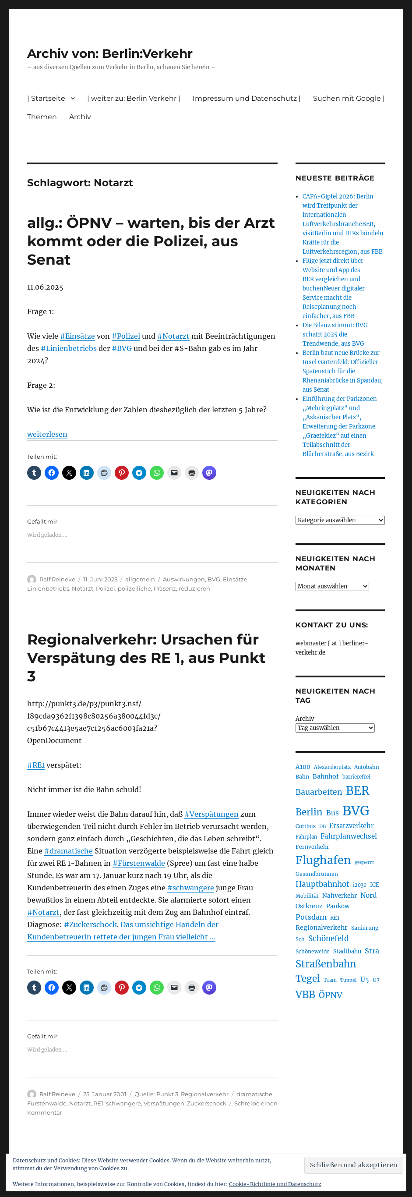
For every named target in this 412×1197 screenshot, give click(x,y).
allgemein (140, 579)
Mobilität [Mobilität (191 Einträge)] (307, 896)
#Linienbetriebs (69, 348)
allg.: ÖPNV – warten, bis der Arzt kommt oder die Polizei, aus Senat (151, 241)
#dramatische (68, 850)
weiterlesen (47, 434)
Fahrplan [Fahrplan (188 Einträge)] (306, 837)
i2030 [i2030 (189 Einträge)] (359, 885)
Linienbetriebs (48, 588)
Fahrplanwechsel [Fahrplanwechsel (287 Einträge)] (348, 836)
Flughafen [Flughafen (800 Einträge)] (323, 860)
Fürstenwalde (47, 1103)
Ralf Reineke (57, 579)
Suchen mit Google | (349, 98)
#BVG (122, 348)
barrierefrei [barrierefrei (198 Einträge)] (356, 777)
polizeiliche (134, 588)
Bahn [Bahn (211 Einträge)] (302, 776)
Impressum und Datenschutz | (247, 98)
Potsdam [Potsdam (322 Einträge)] (311, 917)
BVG (214, 579)
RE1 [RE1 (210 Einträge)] (334, 917)
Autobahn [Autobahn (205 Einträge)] (366, 767)
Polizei (105, 588)
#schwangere (190, 887)
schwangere (123, 1103)
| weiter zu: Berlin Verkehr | (133, 98)
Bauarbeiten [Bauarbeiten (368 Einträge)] (319, 792)
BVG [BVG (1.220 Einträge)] (356, 811)
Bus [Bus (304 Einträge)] (332, 813)
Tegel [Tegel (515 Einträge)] (308, 979)
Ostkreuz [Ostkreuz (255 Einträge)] (309, 906)
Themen (42, 117)
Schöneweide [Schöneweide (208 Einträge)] (313, 951)
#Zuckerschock (90, 924)
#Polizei (126, 336)
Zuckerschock (206, 1103)
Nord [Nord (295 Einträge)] (368, 895)
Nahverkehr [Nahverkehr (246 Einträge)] (339, 896)
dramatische (254, 1094)
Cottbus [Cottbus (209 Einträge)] (306, 826)
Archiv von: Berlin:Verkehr (110, 53)
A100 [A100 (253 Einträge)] (303, 767)
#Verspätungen (211, 814)
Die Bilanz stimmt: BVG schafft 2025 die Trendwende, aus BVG (335, 334)
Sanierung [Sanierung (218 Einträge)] (365, 927)
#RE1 (36, 765)
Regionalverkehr (205, 1094)
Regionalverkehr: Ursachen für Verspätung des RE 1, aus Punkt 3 (146, 657)
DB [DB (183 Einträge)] (322, 826)
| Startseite (46, 98)
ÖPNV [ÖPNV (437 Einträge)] (330, 995)
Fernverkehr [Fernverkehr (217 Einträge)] (312, 846)
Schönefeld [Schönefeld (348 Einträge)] (328, 938)
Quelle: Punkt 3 (156, 1094)
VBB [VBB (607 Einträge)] (305, 994)
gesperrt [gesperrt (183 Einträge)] (364, 862)
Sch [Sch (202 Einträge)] (300, 939)
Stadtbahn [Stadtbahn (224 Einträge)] (347, 951)
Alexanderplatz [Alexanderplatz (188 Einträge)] (332, 767)
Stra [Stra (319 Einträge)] (372, 950)
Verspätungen (164, 1103)
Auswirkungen (184, 579)
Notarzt (82, 588)
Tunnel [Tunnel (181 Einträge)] (348, 980)
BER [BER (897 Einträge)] (357, 790)
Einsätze (235, 579)
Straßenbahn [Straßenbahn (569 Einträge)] (326, 964)
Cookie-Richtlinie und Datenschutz (275, 1184)
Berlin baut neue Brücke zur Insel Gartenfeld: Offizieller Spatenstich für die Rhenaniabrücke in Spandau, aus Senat (343, 371)
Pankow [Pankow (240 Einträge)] (337, 906)
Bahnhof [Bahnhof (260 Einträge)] (326, 776)
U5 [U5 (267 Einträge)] (364, 980)
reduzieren (194, 588)
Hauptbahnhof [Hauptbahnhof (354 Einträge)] (322, 884)
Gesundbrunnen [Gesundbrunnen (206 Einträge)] (317, 874)
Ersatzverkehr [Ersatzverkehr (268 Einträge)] (351, 826)
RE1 (98, 1103)
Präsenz (165, 588)
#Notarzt (173, 336)
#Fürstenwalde (139, 863)
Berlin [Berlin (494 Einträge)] (309, 812)
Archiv (80, 117)
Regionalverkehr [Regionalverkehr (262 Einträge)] (322, 927)
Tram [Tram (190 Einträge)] (330, 980)
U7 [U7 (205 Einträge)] (376, 980)
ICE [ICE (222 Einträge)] (374, 885)
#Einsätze (77, 336)
